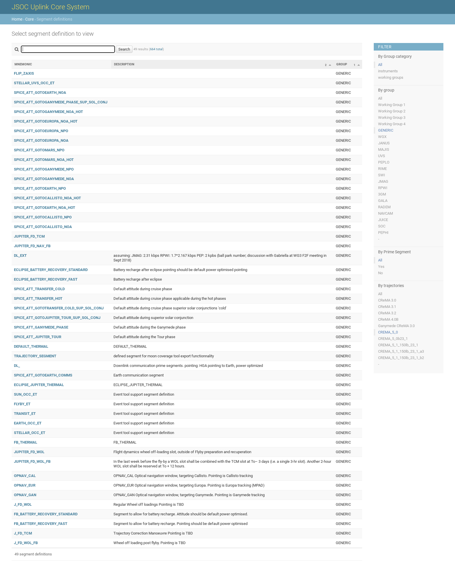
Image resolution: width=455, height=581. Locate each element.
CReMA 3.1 (387, 306)
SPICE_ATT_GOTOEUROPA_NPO (41, 131)
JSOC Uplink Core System (50, 7)
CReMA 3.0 (387, 300)
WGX (382, 137)
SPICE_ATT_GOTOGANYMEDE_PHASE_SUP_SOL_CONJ (60, 102)
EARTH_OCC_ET (27, 423)
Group (341, 64)
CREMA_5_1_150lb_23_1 (398, 345)
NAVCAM (385, 213)
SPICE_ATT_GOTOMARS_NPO (39, 150)
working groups (390, 77)
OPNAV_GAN (25, 495)
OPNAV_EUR (24, 485)
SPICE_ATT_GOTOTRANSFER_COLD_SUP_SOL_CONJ (59, 308)
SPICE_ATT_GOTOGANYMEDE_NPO (44, 169)
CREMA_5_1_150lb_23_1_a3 (401, 351)
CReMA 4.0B (388, 319)
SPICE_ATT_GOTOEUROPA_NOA (41, 140)
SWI (381, 175)
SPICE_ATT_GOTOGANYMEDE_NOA (44, 179)
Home (17, 19)
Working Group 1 (391, 105)
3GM (382, 194)
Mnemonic (23, 64)
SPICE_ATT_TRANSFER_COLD (39, 289)
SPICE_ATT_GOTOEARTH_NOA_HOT (44, 207)
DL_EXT (20, 255)
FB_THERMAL (25, 442)
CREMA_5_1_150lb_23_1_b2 (401, 358)
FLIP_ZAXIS (24, 73)
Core (29, 19)
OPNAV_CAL (25, 476)
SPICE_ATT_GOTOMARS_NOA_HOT (44, 159)
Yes (381, 266)
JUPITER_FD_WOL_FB (32, 461)
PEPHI (383, 232)
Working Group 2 (391, 111)
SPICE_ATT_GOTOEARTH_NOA (40, 92)
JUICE (383, 220)
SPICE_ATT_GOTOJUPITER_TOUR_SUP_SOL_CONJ (57, 317)
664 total (156, 49)
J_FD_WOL (23, 504)
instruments (388, 71)
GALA (382, 200)
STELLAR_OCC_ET (29, 433)
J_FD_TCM (23, 533)
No (380, 273)
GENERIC (385, 130)
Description (124, 64)
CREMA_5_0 (388, 332)
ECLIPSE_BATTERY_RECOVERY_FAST (45, 279)
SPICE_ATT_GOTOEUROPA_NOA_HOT (45, 121)
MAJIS (383, 149)
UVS (381, 156)
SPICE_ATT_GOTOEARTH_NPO (40, 188)
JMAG (383, 181)
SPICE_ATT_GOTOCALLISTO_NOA (43, 227)
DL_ (17, 365)
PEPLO (383, 162)
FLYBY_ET (22, 404)
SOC (381, 226)
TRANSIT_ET (25, 413)
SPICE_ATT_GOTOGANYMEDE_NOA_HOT (48, 112)
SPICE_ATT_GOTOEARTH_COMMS (43, 375)
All (380, 64)
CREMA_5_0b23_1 (393, 338)
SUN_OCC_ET (25, 394)
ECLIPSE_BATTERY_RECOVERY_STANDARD (51, 270)
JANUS (384, 143)
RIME (382, 168)
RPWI (382, 188)
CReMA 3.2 (387, 313)
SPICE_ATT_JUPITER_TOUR (37, 337)
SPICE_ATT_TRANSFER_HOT (38, 298)
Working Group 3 (391, 117)
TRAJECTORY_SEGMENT (35, 356)
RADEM (384, 207)
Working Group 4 (391, 124)
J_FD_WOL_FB (26, 543)
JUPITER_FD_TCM (29, 236)
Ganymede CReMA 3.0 (396, 326)
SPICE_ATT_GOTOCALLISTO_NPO (43, 217)
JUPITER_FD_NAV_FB (32, 246)
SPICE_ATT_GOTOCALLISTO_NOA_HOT (47, 198)
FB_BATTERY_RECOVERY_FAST (40, 523)
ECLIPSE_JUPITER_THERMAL (39, 385)
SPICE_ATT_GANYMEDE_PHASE (41, 327)
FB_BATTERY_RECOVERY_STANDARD (45, 514)
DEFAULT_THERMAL (31, 346)
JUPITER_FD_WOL (29, 452)
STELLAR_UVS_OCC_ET (34, 83)
